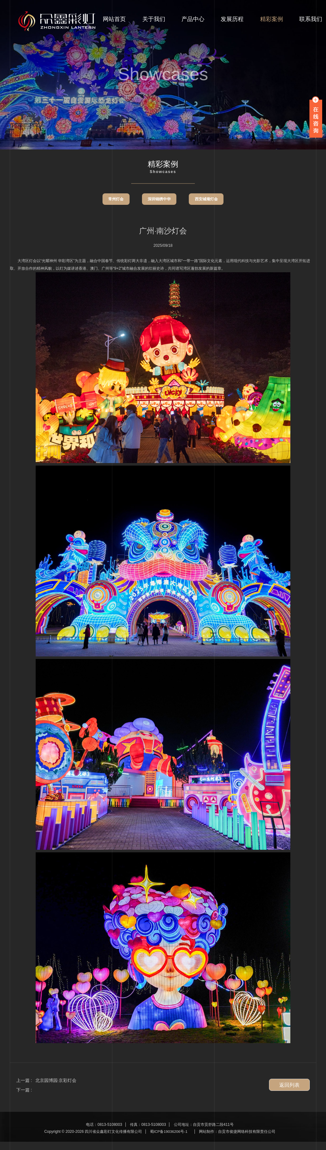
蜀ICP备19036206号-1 (169, 1140)
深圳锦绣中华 (159, 208)
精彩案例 (271, 20)
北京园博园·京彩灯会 (56, 1088)
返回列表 (289, 1093)
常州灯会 (113, 208)
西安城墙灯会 (208, 208)
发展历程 (232, 20)
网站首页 (114, 20)
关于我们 (153, 20)
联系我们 (310, 20)
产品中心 (192, 20)
